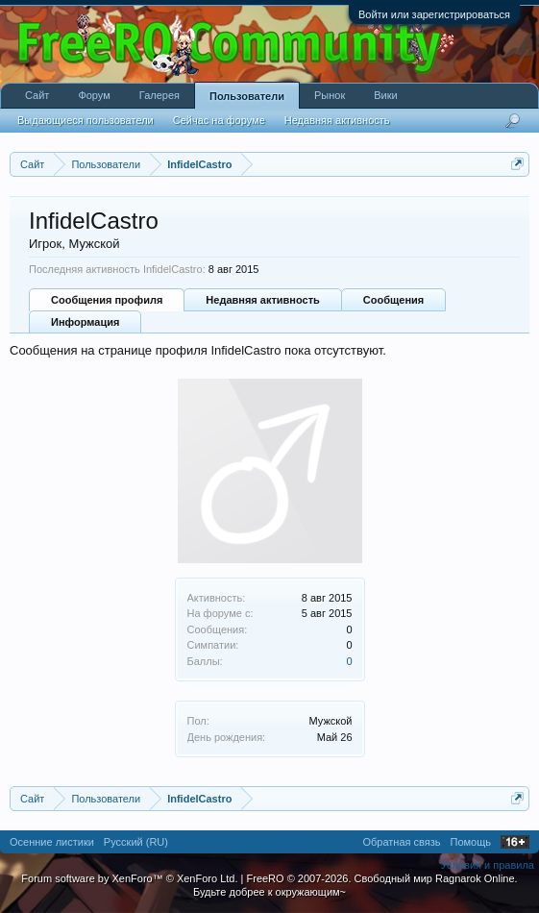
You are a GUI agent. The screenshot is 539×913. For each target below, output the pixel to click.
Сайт (37, 95)
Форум (94, 95)
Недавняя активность (262, 300)
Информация (85, 322)
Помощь (471, 842)
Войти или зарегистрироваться (434, 14)
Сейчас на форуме (219, 120)
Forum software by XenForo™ (129, 878)
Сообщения (393, 300)
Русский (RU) (136, 842)
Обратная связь (401, 842)
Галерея (159, 95)
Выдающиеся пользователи (85, 120)
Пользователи (246, 96)
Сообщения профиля (106, 300)
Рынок (329, 95)
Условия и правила (487, 865)
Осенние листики (52, 842)
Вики (385, 95)
